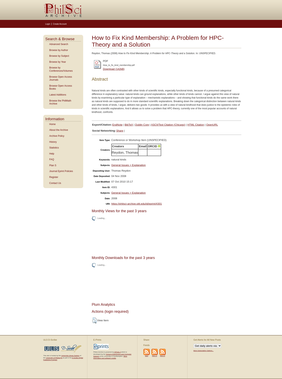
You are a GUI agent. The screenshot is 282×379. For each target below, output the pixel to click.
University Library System (70, 356)
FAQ (51, 159)
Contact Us (55, 183)
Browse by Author (58, 50)
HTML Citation (195, 124)
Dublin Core (142, 124)
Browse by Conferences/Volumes (61, 69)
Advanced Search (58, 44)
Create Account (59, 24)
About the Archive (58, 130)
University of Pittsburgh (54, 358)
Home (52, 124)
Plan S (52, 165)
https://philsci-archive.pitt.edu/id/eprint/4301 (136, 203)
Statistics (54, 147)
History (53, 142)
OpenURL (212, 124)
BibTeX (129, 124)
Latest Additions (57, 94)
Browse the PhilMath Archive (60, 102)
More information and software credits (110, 357)
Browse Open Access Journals (60, 78)
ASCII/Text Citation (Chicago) (168, 124)
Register (53, 177)
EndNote (117, 124)
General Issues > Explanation (128, 165)
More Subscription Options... (203, 351)
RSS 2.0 (162, 356)
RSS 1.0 (154, 356)
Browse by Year (57, 62)
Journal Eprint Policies (61, 171)
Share (119, 130)
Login (47, 24)
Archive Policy (56, 136)
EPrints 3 (117, 352)
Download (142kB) (114, 68)
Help (51, 153)
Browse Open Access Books (60, 87)
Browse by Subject (59, 56)
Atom (146, 356)
